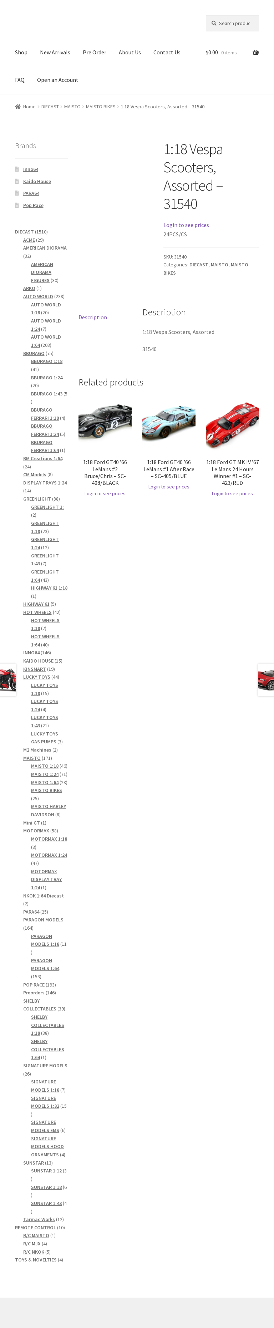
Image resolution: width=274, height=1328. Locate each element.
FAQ (20, 79)
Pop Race (33, 205)
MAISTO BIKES (101, 106)
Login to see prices (186, 224)
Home (29, 106)
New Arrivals (55, 52)
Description (92, 317)
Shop (21, 52)
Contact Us (167, 52)
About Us (130, 52)
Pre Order (94, 52)
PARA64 (31, 193)
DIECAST (50, 106)
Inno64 (30, 169)
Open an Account (57, 79)
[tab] (105, 317)
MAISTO (72, 106)
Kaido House (37, 181)
